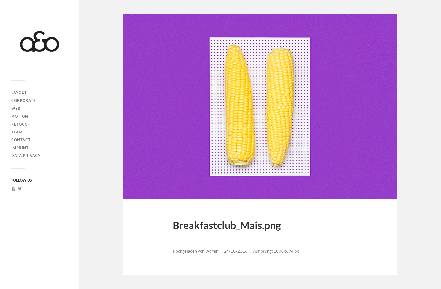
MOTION (19, 116)
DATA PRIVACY (26, 155)
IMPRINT (20, 147)
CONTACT (21, 140)
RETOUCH (21, 124)
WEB (15, 108)
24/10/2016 (236, 251)
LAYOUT (19, 92)
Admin (212, 251)
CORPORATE (23, 100)
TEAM (16, 132)
